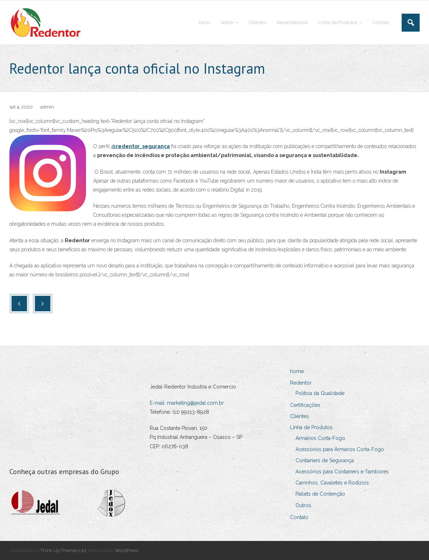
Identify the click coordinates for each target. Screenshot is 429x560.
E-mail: (158, 403)
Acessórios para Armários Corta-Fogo (339, 449)
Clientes (299, 416)
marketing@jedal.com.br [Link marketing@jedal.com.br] (195, 403)
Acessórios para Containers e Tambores (342, 471)
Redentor (301, 383)
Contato (299, 517)
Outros (303, 505)
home (297, 371)
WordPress (126, 550)
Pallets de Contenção (320, 494)
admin (47, 107)
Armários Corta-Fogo (320, 438)
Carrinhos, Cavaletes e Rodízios (332, 483)
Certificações (305, 405)
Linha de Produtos (311, 427)
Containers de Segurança (324, 460)
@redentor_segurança (140, 146)
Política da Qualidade (319, 393)
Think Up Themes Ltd (63, 550)
